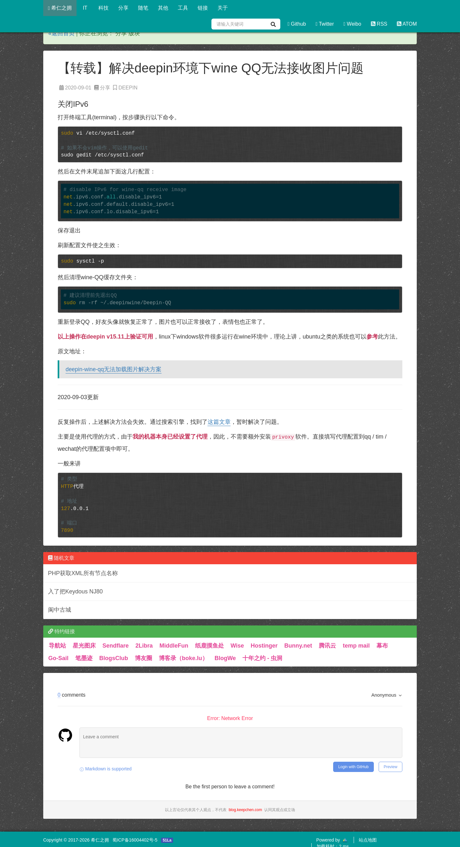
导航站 (57, 645)
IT (85, 8)
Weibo (352, 24)
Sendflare (116, 645)
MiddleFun (174, 645)
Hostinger (264, 645)
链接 (203, 8)
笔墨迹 (84, 658)
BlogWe (225, 658)
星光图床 (84, 645)
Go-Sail (58, 658)
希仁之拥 (60, 8)
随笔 (143, 8)
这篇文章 (219, 422)
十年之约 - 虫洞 (262, 658)
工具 (183, 8)
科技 (103, 8)
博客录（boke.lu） (183, 658)
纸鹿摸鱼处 (209, 645)
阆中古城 (59, 610)
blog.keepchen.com (245, 810)
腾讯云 (327, 645)
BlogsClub (113, 658)
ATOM (407, 24)
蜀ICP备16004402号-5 (134, 840)
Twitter (325, 24)
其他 (163, 8)
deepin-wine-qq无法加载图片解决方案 (114, 369)
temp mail (356, 645)
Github (297, 24)
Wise (237, 645)
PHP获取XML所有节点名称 (83, 573)
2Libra (144, 645)
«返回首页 (61, 33)
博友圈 (143, 658)
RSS (379, 24)
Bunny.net (298, 645)
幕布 (382, 645)
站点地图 (368, 840)
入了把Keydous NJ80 (75, 591)
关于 (223, 8)
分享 (123, 8)
